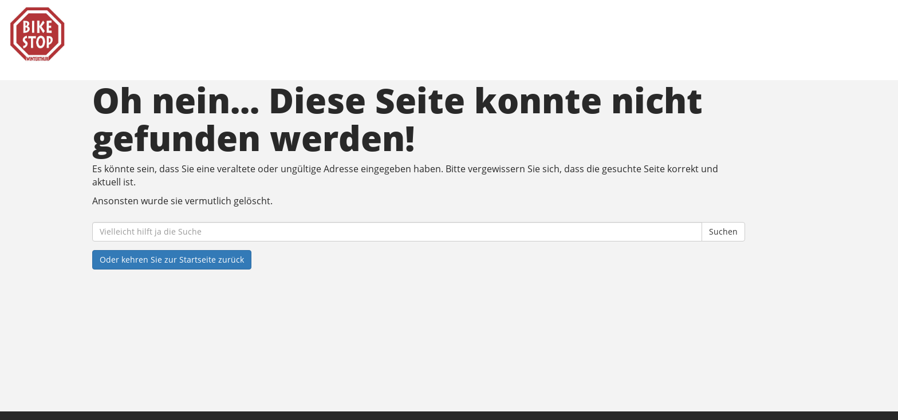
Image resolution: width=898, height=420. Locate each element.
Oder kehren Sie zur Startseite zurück (172, 259)
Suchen (723, 231)
